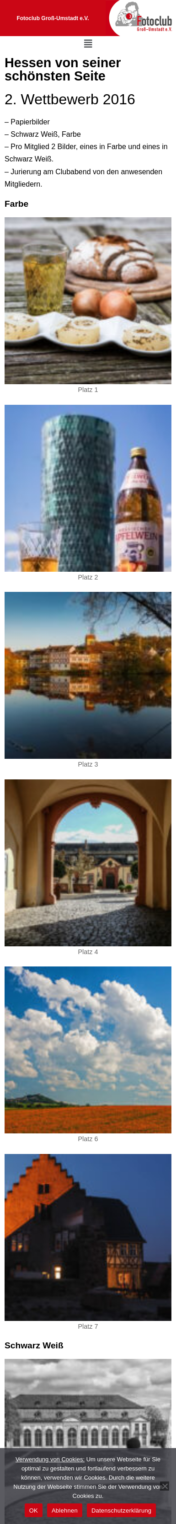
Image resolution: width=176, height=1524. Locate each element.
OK (33, 1510)
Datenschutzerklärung (121, 1510)
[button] (88, 44)
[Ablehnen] (164, 1486)
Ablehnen (65, 1510)
